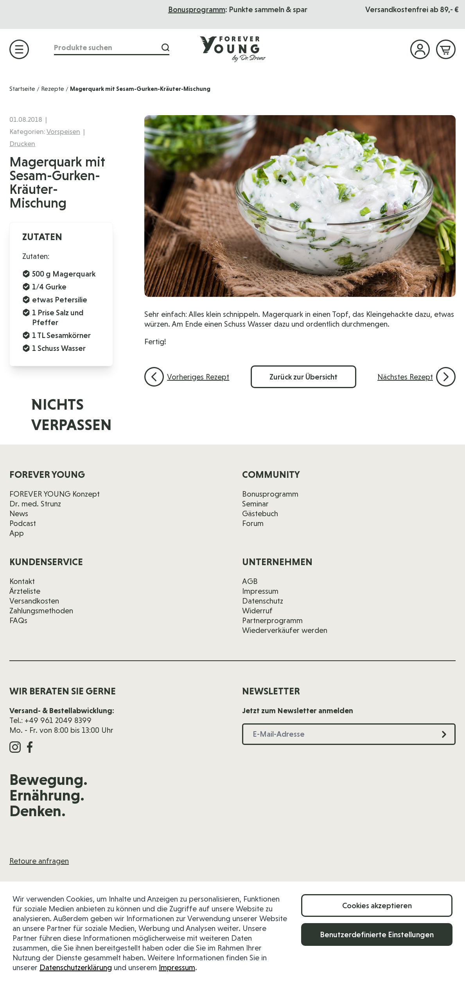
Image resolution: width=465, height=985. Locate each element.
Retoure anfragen (39, 861)
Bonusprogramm (256, 9)
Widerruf (257, 610)
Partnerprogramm (272, 620)
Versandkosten (34, 600)
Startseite (22, 88)
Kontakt (22, 581)
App (16, 533)
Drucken (22, 143)
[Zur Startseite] (233, 49)
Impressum (177, 967)
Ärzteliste (24, 591)
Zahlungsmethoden (41, 610)
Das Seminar (161, 9)
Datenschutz (262, 600)
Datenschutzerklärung (75, 967)
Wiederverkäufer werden (284, 630)
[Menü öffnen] (19, 49)
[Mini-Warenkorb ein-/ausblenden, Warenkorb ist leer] (445, 49)
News (18, 513)
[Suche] (165, 47)
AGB (250, 581)
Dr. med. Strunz (35, 503)
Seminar (255, 503)
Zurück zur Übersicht (303, 376)
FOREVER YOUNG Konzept (54, 494)
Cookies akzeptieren (377, 905)
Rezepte (52, 88)
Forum (253, 523)
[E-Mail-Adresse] (303, 419)
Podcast (22, 523)
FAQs (18, 620)
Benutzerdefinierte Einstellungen (377, 934)
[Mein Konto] (420, 49)
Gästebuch (260, 513)
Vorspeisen (63, 131)
